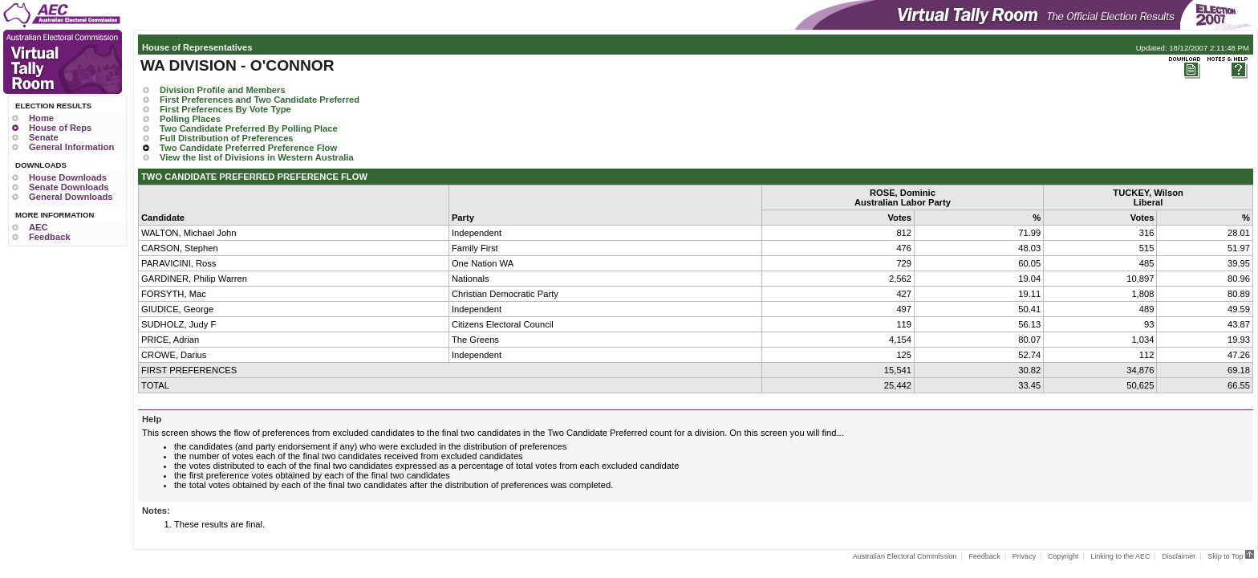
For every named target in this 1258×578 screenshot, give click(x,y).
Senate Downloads (68, 187)
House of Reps (60, 127)
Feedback (50, 237)
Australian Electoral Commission (905, 556)
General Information (71, 147)
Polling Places (190, 119)
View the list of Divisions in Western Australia (257, 157)
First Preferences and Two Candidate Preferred (259, 99)
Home (41, 118)
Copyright (1063, 556)
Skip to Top (1230, 556)
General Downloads (70, 196)
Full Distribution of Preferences (227, 138)
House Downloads (68, 177)
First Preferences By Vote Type (225, 109)
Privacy (1024, 556)
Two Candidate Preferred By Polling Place (249, 128)
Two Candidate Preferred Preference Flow (248, 148)
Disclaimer (1178, 556)
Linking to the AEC (1120, 556)
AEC (38, 227)
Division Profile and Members (223, 90)
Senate (44, 137)
